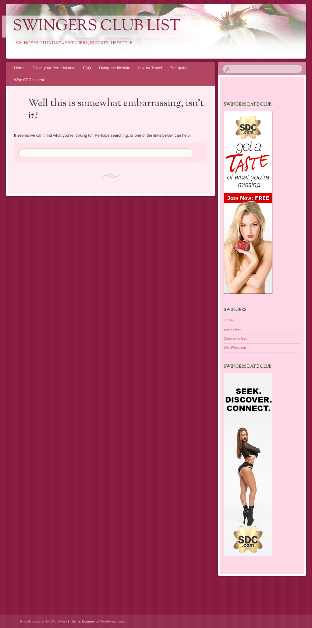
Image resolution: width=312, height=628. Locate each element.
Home (19, 68)
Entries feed (233, 329)
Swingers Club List (96, 27)
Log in (228, 320)
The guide (179, 68)
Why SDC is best (29, 80)
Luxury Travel (150, 68)
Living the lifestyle (114, 68)
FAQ (87, 68)
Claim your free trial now (54, 68)
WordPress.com (112, 621)
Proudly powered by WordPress (43, 621)
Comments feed (235, 338)
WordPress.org (235, 347)
